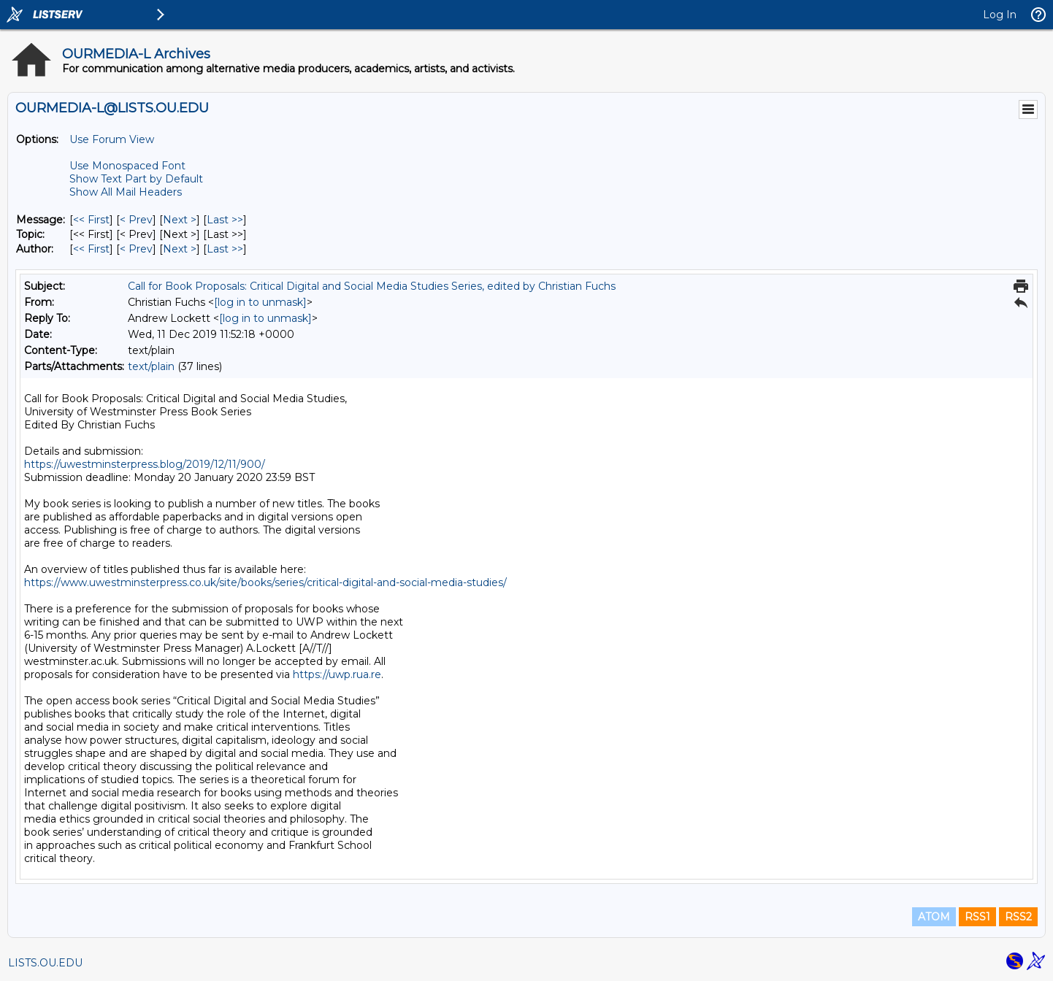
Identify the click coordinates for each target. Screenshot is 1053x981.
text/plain (151, 366)
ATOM (934, 916)
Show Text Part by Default (136, 178)
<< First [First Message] (91, 219)
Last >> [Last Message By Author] (225, 248)
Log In (999, 14)
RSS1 (977, 916)
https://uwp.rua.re (337, 674)
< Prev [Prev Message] (136, 219)
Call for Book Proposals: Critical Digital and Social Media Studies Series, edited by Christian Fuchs (372, 286)
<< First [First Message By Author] (91, 248)
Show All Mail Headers (125, 192)
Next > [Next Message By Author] (179, 248)
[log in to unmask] (260, 302)
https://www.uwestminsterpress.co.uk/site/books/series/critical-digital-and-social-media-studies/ (265, 582)
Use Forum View (111, 139)
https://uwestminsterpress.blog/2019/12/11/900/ (144, 464)
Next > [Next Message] (179, 219)
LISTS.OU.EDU (45, 962)
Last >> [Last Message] (225, 219)
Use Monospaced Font (127, 165)
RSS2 (1018, 916)
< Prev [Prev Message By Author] (136, 248)
